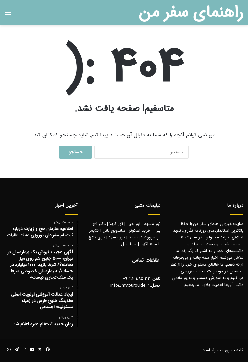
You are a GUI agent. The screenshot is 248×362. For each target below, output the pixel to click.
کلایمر (94, 230)
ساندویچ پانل (114, 230)
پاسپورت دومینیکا (143, 237)
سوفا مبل (129, 244)
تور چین (133, 223)
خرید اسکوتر (139, 230)
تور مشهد (152, 223)
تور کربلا (116, 223)
